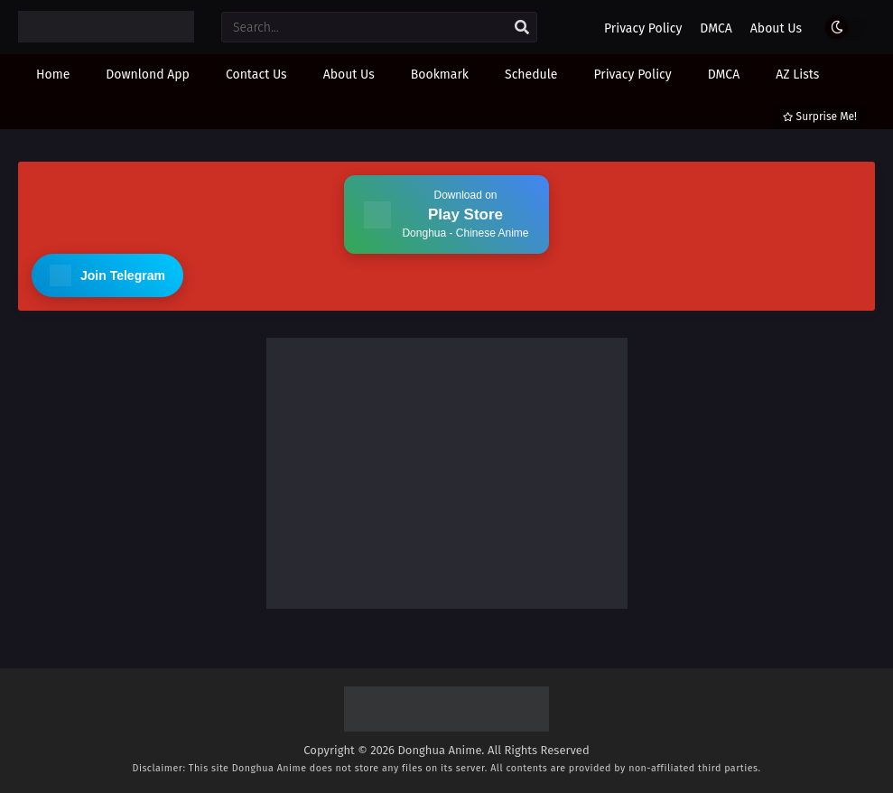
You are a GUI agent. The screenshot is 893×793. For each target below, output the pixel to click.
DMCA (716, 28)
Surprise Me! (820, 116)
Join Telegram (107, 275)
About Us (776, 28)
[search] (521, 28)
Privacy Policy (643, 28)
